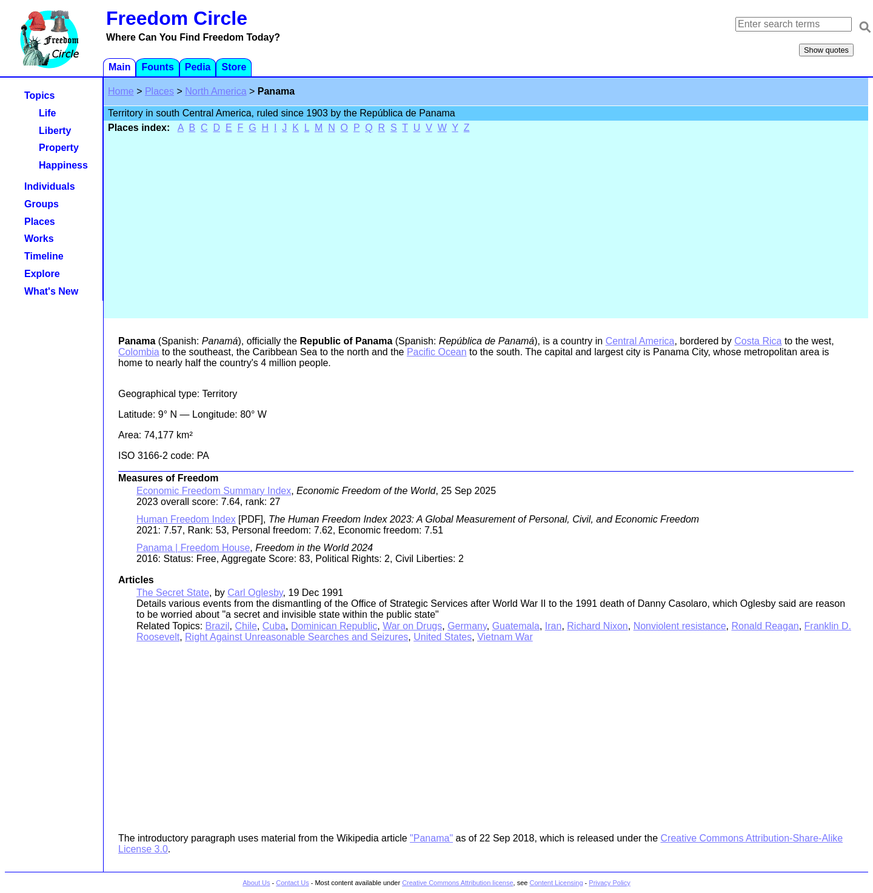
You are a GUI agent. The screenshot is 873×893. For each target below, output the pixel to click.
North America (215, 91)
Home (121, 91)
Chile (245, 626)
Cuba (274, 626)
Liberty (55, 130)
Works (39, 238)
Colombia (138, 352)
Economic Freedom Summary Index (213, 491)
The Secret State (172, 592)
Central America (640, 341)
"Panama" (431, 838)
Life (47, 113)
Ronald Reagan (765, 626)
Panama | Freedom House (193, 548)
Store (233, 67)
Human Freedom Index (186, 519)
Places (159, 91)
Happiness (63, 165)
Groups (41, 204)
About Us (256, 882)
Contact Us (292, 882)
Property (59, 147)
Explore (42, 274)
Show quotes (826, 50)
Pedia (198, 67)
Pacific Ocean (437, 352)
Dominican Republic (334, 626)
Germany (467, 626)
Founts (157, 67)
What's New (51, 291)
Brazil (218, 626)
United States (442, 637)
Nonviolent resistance (680, 626)
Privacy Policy (609, 882)
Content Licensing (556, 882)
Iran (553, 626)
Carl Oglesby (255, 592)
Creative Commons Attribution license (457, 882)
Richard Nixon (597, 626)
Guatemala (516, 626)
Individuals (49, 186)
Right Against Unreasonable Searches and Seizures (296, 637)
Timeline (44, 256)
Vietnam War (505, 637)
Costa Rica (757, 341)
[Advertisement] (486, 225)
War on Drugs (412, 626)
